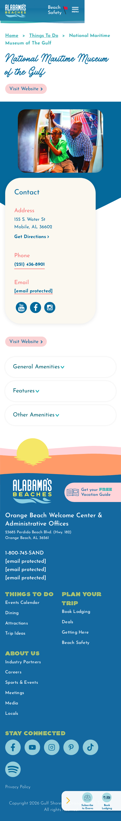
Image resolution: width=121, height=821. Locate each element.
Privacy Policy (18, 787)
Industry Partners (23, 662)
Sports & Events (21, 682)
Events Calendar (22, 602)
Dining (12, 613)
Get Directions (30, 236)
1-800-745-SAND (24, 553)
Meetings (14, 693)
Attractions (16, 623)
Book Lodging (76, 612)
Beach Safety (75, 643)
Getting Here (75, 632)
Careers (13, 672)
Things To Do (43, 35)
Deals (67, 622)
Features (24, 391)
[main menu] (111, 10)
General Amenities (36, 367)
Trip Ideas (15, 633)
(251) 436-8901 (29, 264)
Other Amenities (34, 415)
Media (11, 703)
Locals (11, 713)
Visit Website (24, 89)
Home (11, 35)
